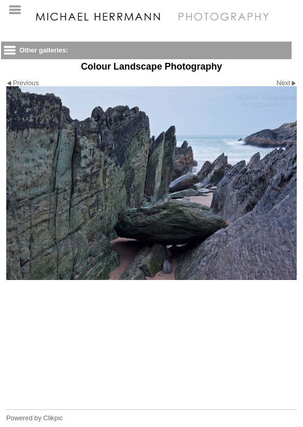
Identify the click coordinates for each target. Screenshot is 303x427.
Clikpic (53, 418)
